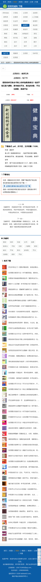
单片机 (15, 38)
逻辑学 (25, 21)
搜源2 (27, 2)
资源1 (10, 2)
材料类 (5, 17)
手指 (13, 246)
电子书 (5, 53)
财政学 (25, 29)
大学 (5, 46)
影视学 (35, 21)
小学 (35, 46)
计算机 (15, 13)
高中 (15, 46)
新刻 (4, 242)
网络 (5, 38)
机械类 (15, 29)
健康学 (25, 25)
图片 (35, 42)
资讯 (35, 33)
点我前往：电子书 (21, 78)
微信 (5, 42)
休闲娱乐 (25, 33)
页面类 (5, 57)
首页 (4, 2)
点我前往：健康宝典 (20, 74)
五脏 (20, 246)
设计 (15, 42)
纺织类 (15, 25)
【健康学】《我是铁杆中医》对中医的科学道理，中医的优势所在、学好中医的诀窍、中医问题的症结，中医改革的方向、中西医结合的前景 (20, 208)
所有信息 (6, 13)
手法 (34, 250)
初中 (25, 46)
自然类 (35, 13)
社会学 (15, 21)
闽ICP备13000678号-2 (19, 576)
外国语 (5, 25)
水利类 (25, 17)
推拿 (13, 254)
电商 (25, 38)
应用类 (15, 57)
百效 (18, 242)
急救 (32, 242)
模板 (15, 33)
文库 (25, 42)
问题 (36, 2)
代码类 (35, 29)
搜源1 (21, 2)
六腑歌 (28, 246)
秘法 (4, 250)
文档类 (25, 53)
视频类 (15, 53)
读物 (35, 38)
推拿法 (5, 246)
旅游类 (5, 21)
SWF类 (35, 53)
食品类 (35, 25)
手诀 (11, 250)
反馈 (31, 2)
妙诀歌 (26, 250)
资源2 (15, 2)
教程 (5, 33)
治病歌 (5, 254)
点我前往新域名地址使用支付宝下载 (17, 186)
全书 (25, 242)
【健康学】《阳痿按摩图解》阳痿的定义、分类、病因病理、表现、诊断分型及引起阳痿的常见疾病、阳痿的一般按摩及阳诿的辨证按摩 (20, 223)
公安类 (25, 13)
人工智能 (35, 17)
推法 (18, 250)
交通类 (15, 17)
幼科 (11, 242)
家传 (35, 246)
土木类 (5, 29)
